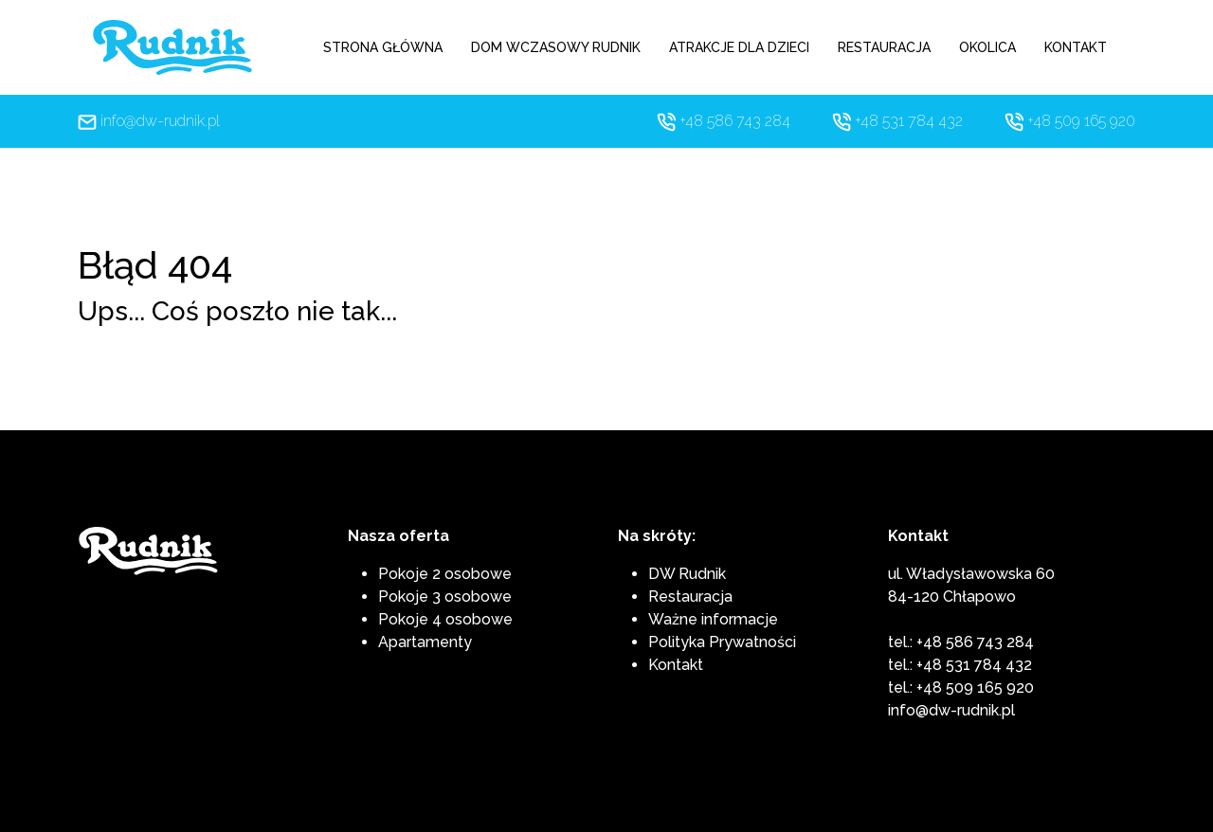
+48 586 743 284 (734, 121)
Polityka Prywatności (722, 642)
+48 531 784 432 (909, 121)
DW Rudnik (687, 574)
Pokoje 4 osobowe (445, 619)
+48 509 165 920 (1081, 121)
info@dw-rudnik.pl (160, 121)
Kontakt (675, 665)
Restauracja (690, 597)
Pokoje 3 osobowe (445, 597)
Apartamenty (425, 642)
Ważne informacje (713, 619)
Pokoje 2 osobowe (445, 574)
